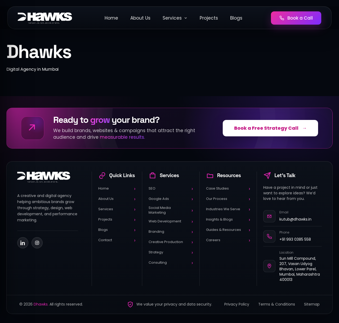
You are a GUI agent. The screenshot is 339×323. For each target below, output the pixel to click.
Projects (209, 18)
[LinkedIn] (22, 242)
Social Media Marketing (171, 210)
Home (111, 18)
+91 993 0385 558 (295, 239)
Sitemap (312, 304)
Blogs (236, 18)
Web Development (171, 221)
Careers (228, 240)
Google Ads (171, 199)
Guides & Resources (228, 230)
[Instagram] (37, 242)
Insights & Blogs (228, 219)
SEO (171, 188)
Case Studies (228, 188)
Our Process (228, 199)
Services (175, 18)
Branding (171, 231)
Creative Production (171, 242)
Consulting (171, 262)
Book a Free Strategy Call (270, 128)
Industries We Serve (228, 209)
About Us (140, 18)
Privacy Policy (236, 304)
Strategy (171, 252)
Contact (117, 240)
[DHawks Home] (45, 18)
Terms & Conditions (276, 304)
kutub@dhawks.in (295, 219)
